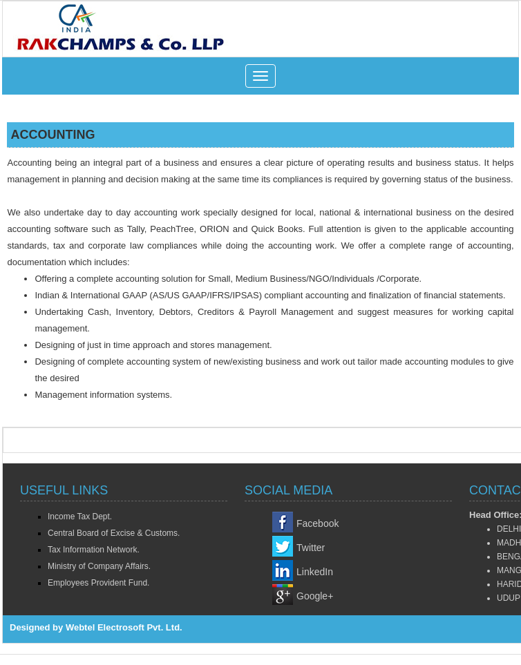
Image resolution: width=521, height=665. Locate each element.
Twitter (310, 547)
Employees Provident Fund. (98, 583)
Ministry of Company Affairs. (99, 566)
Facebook (317, 523)
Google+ (314, 595)
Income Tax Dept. (80, 516)
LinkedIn (314, 571)
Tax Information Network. (94, 550)
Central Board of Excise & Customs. (114, 533)
